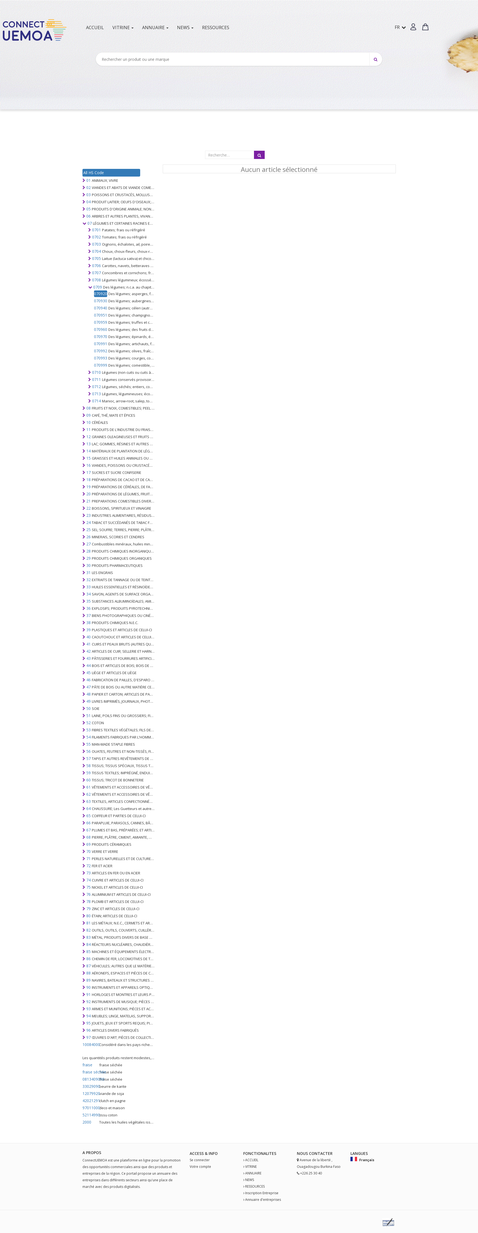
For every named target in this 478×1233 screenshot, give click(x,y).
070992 (100, 350)
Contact (318, 1153)
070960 (100, 329)
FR (400, 27)
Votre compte (200, 1166)
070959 (100, 322)
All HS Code (93, 172)
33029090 (90, 1086)
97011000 (90, 1107)
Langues (359, 1153)
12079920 (90, 1093)
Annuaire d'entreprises (263, 1199)
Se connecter (200, 1160)
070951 (100, 315)
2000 (86, 1122)
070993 (100, 358)
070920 (100, 293)
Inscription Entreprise (261, 1193)
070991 (100, 343)
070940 (100, 308)
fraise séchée (90, 1072)
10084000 (90, 1044)
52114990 (90, 1114)
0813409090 (90, 1079)
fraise (87, 1064)
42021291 (90, 1100)
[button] (413, 26)
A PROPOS (91, 1152)
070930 (100, 300)
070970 (100, 336)
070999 (100, 365)
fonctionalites (259, 1153)
